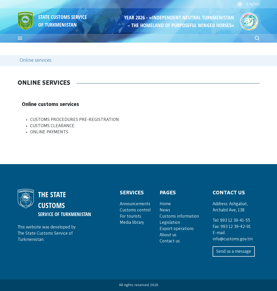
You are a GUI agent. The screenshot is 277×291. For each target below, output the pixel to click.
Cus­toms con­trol (135, 210)
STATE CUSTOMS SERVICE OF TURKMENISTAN (62, 20)
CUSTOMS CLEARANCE (52, 126)
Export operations (177, 229)
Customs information (179, 216)
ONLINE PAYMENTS (49, 132)
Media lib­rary (132, 222)
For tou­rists (130, 216)
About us (168, 235)
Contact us (170, 241)
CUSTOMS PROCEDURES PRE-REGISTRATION (74, 120)
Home (165, 204)
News (165, 210)
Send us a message (233, 251)
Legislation (170, 222)
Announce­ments (135, 204)
